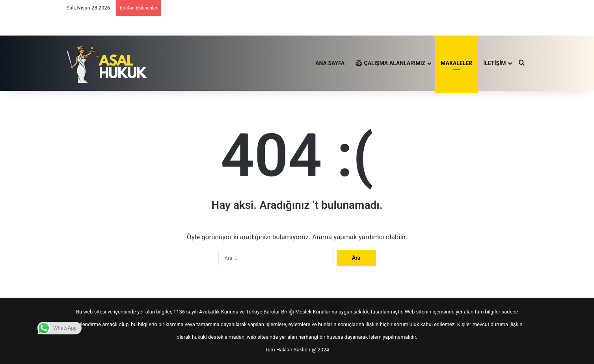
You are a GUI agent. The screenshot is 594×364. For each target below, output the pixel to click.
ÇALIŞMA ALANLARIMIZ (390, 63)
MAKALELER (456, 63)
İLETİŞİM (494, 63)
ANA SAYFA (329, 63)
